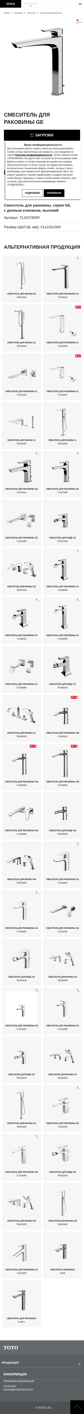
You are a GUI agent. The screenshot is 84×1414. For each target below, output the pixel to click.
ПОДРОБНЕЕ (32, 193)
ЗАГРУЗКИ (44, 135)
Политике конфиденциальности (33, 155)
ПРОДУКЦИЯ (18, 13)
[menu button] (80, 4)
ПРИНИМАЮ (54, 193)
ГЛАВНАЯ (7, 13)
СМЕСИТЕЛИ (31, 13)
